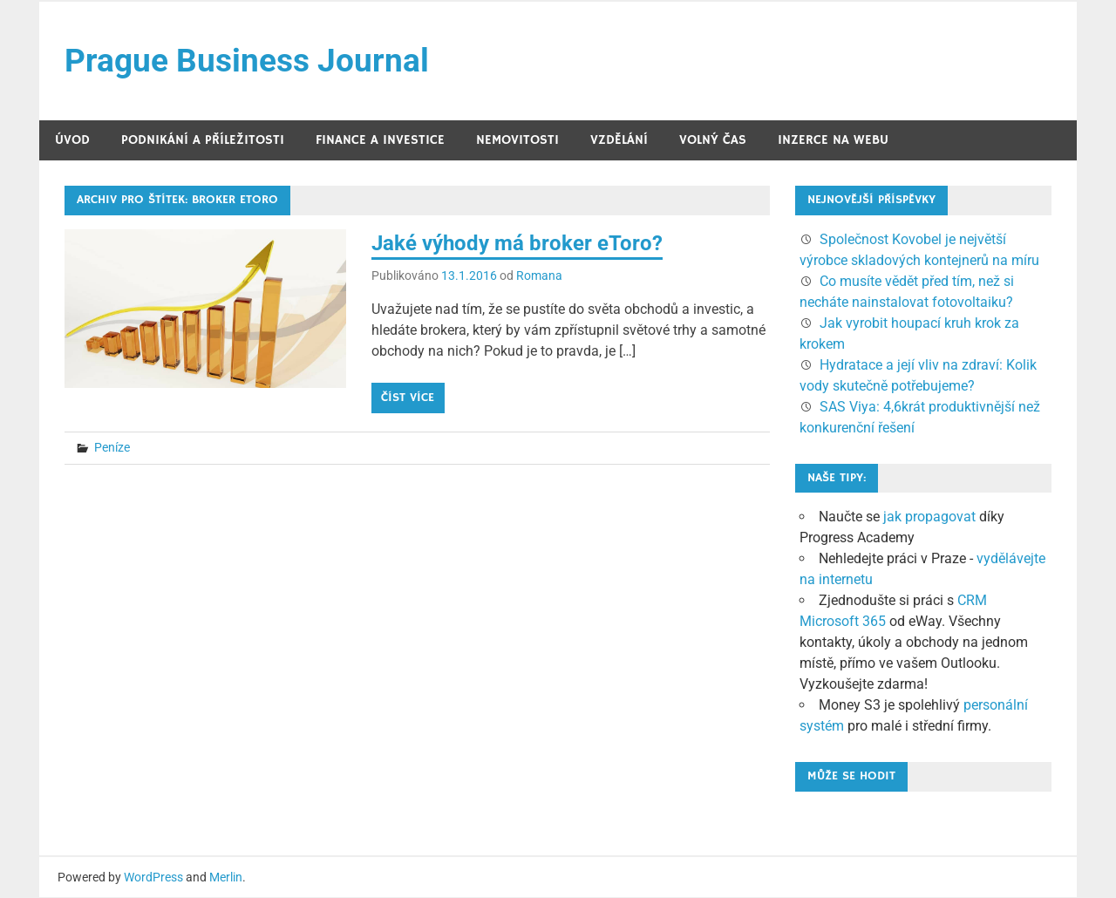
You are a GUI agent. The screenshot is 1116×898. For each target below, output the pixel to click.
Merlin (225, 878)
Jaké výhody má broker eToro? (517, 244)
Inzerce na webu (833, 141)
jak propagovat (929, 517)
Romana (539, 276)
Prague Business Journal (250, 61)
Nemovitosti (517, 141)
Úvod (72, 141)
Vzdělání (619, 141)
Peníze (112, 448)
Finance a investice (380, 141)
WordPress (153, 878)
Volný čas (712, 141)
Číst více (407, 398)
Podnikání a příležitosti (202, 141)
